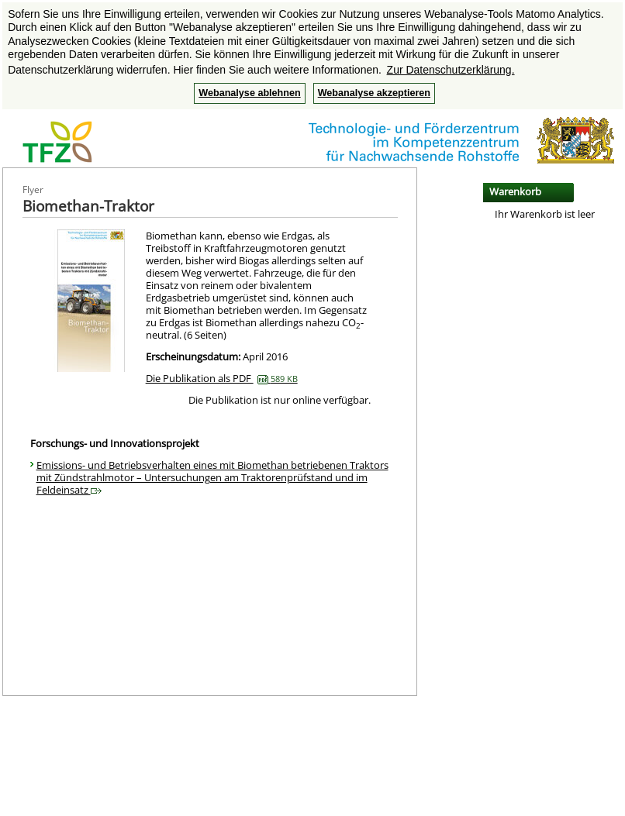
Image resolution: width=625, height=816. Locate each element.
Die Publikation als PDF (222, 378)
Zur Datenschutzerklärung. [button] (451, 70)
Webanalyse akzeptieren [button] (374, 93)
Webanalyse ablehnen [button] (249, 93)
